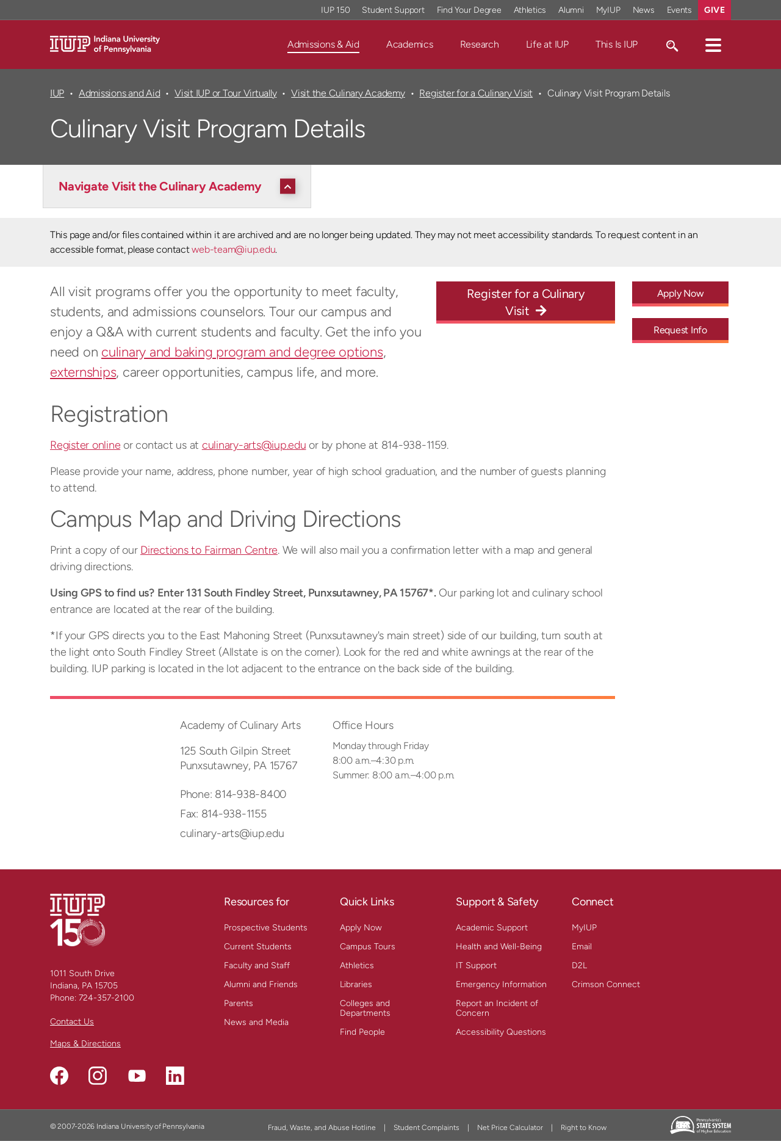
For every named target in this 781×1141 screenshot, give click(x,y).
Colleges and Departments (365, 1008)
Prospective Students (266, 927)
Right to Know (583, 1127)
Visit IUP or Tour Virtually (225, 93)
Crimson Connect (606, 984)
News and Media (256, 1022)
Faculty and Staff (257, 965)
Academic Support (492, 927)
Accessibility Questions (501, 1032)
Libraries (356, 984)
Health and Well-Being (499, 946)
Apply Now (361, 927)
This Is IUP (617, 44)
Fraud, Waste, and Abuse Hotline (322, 1127)
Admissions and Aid (119, 93)
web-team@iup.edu (233, 249)
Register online (85, 445)
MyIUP (584, 927)
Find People (362, 1032)
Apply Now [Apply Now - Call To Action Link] (680, 293)
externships (83, 372)
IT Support (476, 965)
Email (582, 946)
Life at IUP (547, 44)
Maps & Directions (85, 1043)
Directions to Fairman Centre (209, 550)
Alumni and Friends (261, 984)
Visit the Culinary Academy (348, 93)
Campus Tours (367, 946)
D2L (579, 965)
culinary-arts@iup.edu (254, 445)
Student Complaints (426, 1127)
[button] (713, 44)
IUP (57, 93)
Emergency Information (501, 984)
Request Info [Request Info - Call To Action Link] (680, 330)
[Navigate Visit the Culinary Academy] (180, 186)
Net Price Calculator (510, 1127)
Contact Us (72, 1021)
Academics (409, 44)
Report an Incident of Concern (497, 1008)
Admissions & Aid (323, 44)
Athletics (357, 965)
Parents (238, 1003)
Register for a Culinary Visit (476, 93)
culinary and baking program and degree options (242, 352)
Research (479, 44)
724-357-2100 (106, 998)
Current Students (258, 946)
